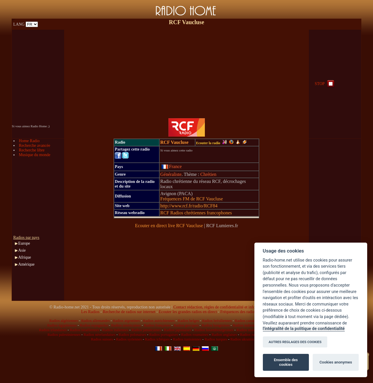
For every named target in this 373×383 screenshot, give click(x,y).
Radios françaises (157, 325)
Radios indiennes (246, 325)
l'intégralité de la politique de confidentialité (304, 328)
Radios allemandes (95, 320)
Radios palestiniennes (63, 334)
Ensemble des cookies (286, 362)
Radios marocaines (251, 330)
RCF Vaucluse (174, 142)
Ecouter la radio (211, 143)
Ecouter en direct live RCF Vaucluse (169, 225)
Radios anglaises (224, 334)
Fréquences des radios (238, 312)
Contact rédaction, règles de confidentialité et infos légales (221, 307)
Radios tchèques (157, 339)
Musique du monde (34, 155)
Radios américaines (125, 325)
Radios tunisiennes (187, 339)
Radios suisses (102, 339)
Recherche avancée (34, 145)
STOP (325, 84)
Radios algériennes (63, 320)
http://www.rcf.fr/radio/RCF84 (188, 205)
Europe (24, 243)
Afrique (24, 257)
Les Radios (90, 312)
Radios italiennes (115, 330)
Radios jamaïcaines (146, 330)
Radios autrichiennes (159, 320)
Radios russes (250, 334)
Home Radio (29, 141)
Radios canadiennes (250, 320)
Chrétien (208, 174)
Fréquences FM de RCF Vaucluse (191, 198)
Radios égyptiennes (62, 325)
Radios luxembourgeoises (213, 330)
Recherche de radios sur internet (129, 312)
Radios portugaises (163, 334)
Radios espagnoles (94, 325)
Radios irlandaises (53, 330)
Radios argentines (126, 320)
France (171, 166)
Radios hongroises (216, 325)
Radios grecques (186, 325)
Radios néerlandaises (99, 334)
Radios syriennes (129, 339)
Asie (22, 250)
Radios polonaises (132, 334)
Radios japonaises (177, 330)
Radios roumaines (195, 334)
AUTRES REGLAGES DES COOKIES (295, 342)
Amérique (26, 264)
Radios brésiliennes (217, 320)
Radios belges (188, 320)
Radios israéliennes (84, 330)
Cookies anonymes (335, 362)
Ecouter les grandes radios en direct (188, 312)
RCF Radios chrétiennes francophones (196, 212)
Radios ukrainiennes (245, 339)
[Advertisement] (186, 70)
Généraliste (171, 174)
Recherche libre (32, 150)
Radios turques (216, 339)
